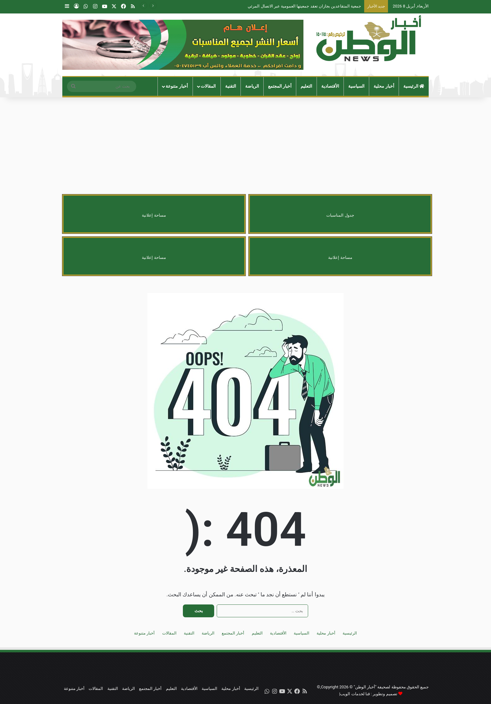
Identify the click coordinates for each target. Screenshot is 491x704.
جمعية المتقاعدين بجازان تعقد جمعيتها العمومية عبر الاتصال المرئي (304, 6)
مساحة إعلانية (154, 215)
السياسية (356, 86)
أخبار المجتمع (280, 86)
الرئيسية (414, 86)
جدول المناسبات (340, 215)
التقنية (230, 86)
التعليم (306, 86)
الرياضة (252, 86)
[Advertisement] (245, 147)
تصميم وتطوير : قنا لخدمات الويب (368, 693)
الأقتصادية (330, 86)
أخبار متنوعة (177, 86)
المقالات (208, 86)
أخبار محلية (384, 86)
